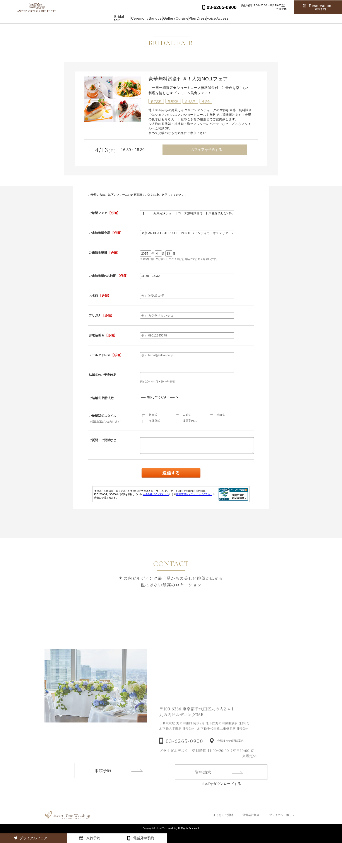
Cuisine (180, 18)
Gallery (157, 18)
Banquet (134, 18)
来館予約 (102, 776)
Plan (201, 18)
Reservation (320, 6)
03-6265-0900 (184, 748)
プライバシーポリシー (283, 815)
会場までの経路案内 (230, 748)
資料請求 (203, 779)
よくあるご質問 (223, 815)
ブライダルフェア (33, 838)
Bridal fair (81, 18)
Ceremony (108, 18)
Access (262, 18)
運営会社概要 (251, 815)
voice (241, 18)
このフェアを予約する (204, 149)
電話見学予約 (143, 838)
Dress (221, 18)
